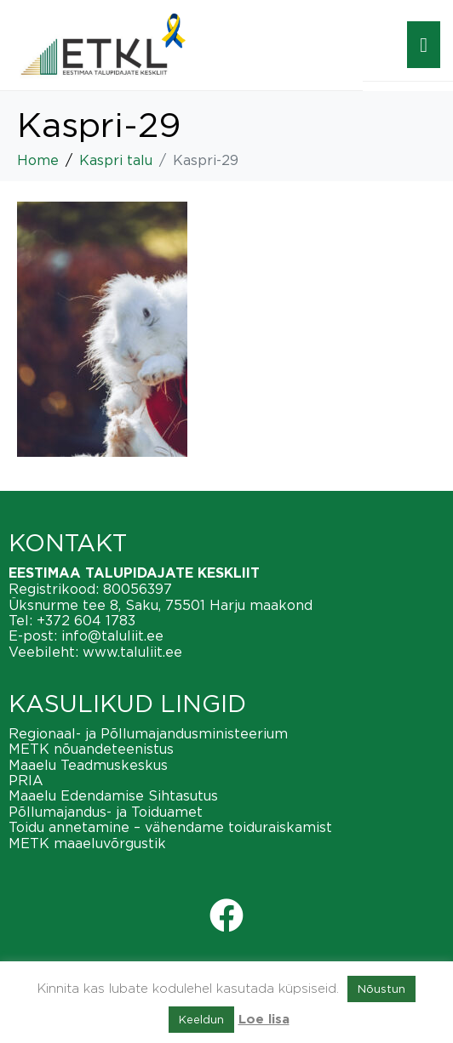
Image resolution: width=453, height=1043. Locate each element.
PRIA (26, 780)
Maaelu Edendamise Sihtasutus (113, 795)
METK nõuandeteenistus (91, 748)
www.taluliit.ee (132, 651)
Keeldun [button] (201, 1019)
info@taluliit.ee (112, 635)
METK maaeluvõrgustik (87, 843)
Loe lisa (264, 1019)
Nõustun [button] (381, 989)
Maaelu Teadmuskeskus (88, 764)
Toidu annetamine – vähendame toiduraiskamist (170, 827)
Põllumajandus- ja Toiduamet (106, 811)
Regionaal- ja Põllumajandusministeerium (148, 733)
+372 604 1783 (86, 620)
